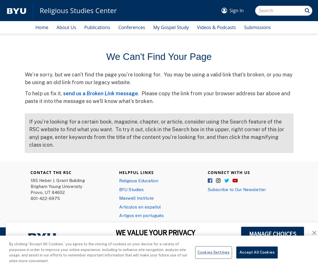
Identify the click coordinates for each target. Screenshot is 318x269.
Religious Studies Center (78, 10)
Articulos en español (140, 206)
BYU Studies (131, 189)
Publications (97, 27)
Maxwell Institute (136, 198)
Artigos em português (141, 215)
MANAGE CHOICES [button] (272, 234)
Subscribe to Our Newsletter (237, 189)
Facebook (210, 181)
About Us (66, 27)
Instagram (218, 181)
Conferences (131, 27)
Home (41, 27)
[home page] (17, 10)
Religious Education (138, 180)
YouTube (235, 181)
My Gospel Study (171, 27)
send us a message (100, 93)
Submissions (257, 27)
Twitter (226, 181)
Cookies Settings (213, 254)
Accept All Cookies (257, 254)
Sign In (236, 10)
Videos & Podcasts (216, 27)
